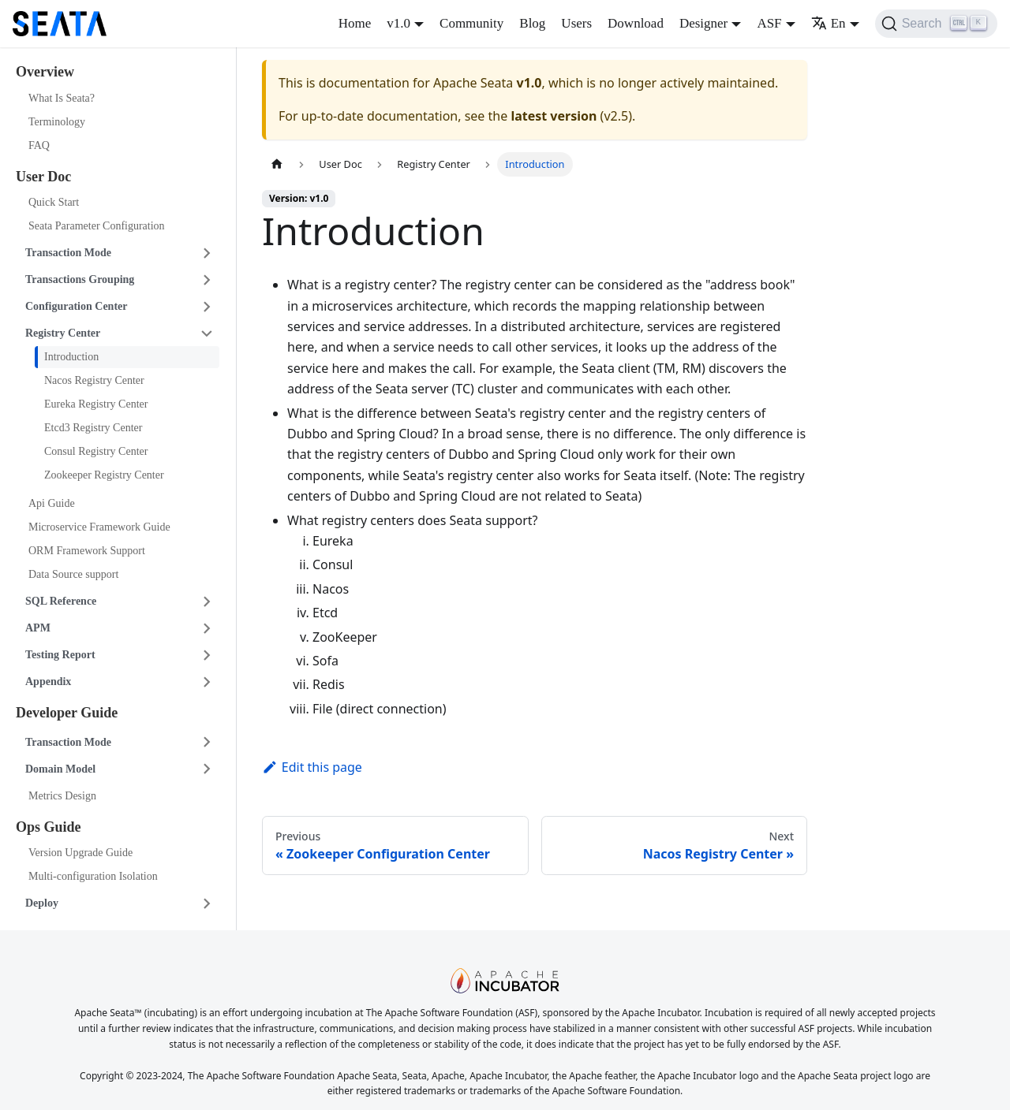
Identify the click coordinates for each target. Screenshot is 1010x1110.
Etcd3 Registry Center (93, 428)
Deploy (41, 903)
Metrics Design (62, 796)
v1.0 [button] (398, 23)
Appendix (48, 681)
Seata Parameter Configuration (96, 226)
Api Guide (51, 503)
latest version (554, 116)
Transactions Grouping (79, 279)
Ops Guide (48, 827)
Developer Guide (67, 713)
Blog (532, 23)
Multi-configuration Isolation (93, 876)
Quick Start (53, 202)
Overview (45, 72)
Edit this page (312, 767)
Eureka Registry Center (96, 404)
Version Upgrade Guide (80, 853)
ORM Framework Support (86, 551)
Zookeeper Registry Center (104, 475)
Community (471, 23)
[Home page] (277, 164)
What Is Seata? (61, 98)
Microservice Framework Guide (99, 527)
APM (37, 628)
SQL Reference (60, 601)
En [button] (828, 23)
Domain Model (60, 769)
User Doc (43, 176)
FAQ (39, 145)
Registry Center (62, 333)
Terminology (56, 122)
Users (576, 23)
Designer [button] (703, 23)
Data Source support (73, 574)
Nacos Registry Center (94, 380)
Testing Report (60, 655)
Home (355, 23)
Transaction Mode (68, 253)
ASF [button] (769, 23)
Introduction (71, 357)
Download (636, 23)
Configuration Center (76, 306)
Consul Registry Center (96, 451)
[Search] (936, 23)
